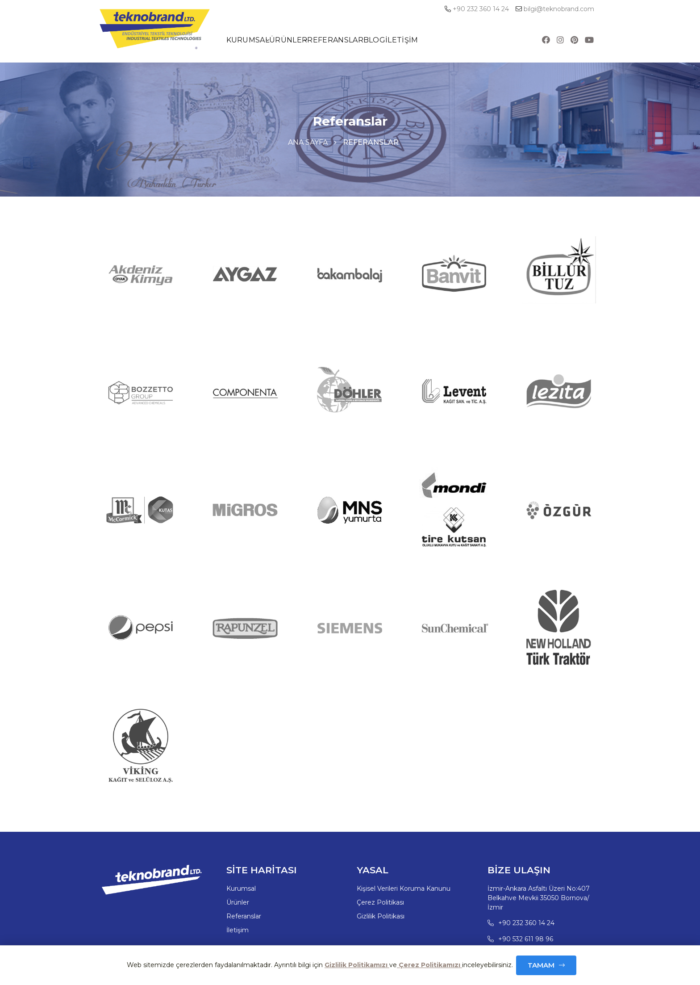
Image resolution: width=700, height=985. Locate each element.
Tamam (541, 965)
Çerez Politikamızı (429, 965)
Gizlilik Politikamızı (357, 965)
